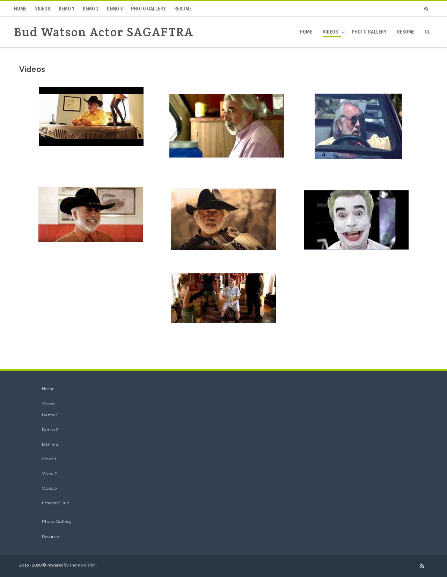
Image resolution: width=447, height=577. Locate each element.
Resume (183, 9)
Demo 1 (66, 9)
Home (20, 9)
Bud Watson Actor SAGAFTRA (103, 32)
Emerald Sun (55, 502)
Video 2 (49, 473)
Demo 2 (90, 9)
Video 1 (49, 458)
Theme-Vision (82, 565)
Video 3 (49, 488)
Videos (42, 9)
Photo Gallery (148, 9)
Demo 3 (115, 9)
